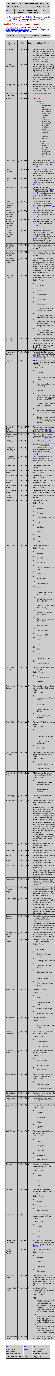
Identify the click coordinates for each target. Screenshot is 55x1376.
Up (25, 1346)
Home (26, 1349)
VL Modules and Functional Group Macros (34, 19)
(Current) (45, 7)
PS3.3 (8, 17)
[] (37, 175)
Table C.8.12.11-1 (12, 28)
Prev (8, 10)
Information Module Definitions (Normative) (27, 17)
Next (44, 10)
